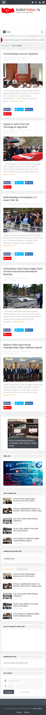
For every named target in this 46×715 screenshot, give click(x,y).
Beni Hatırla (23, 692)
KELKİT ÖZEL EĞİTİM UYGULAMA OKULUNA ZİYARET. (25, 530)
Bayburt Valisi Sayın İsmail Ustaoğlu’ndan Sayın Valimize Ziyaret (22, 346)
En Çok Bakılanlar (22, 569)
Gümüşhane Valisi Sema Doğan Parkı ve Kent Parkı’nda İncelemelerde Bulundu (22, 271)
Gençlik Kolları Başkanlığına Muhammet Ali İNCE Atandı (24, 500)
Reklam (19, 712)
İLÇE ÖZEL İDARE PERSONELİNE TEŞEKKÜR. (25, 520)
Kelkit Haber (12, 57)
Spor (38, 204)
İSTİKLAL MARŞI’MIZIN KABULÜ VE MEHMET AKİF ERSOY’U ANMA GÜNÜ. (27, 510)
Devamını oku (17, 101)
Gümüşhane (13, 59)
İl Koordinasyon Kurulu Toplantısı (20, 53)
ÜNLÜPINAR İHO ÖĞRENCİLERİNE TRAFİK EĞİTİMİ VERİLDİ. (26, 539)
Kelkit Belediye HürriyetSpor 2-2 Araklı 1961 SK (20, 199)
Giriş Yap (8, 692)
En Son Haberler (8, 569)
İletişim (26, 712)
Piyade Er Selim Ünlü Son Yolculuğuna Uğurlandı (16, 125)
